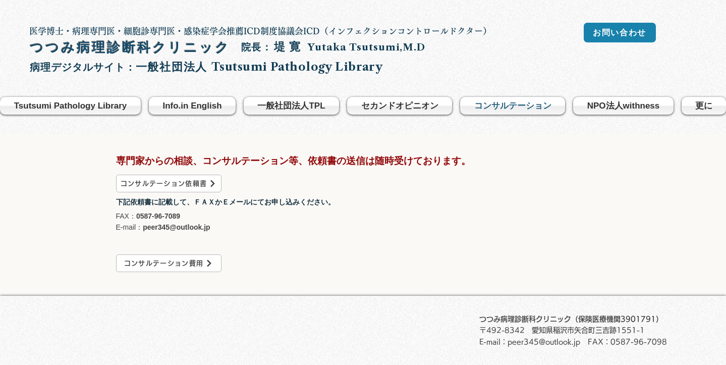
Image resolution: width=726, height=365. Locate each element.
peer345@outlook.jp (176, 227)
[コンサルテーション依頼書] (168, 183)
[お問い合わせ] (620, 32)
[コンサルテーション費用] (168, 263)
